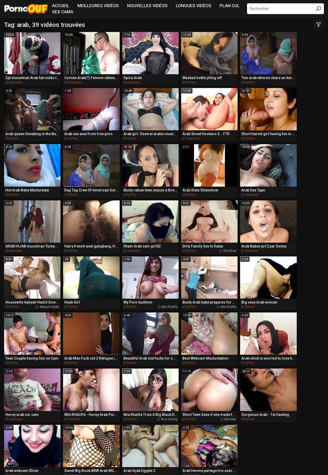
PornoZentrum (132, 422)
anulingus (119, 366)
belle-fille (78, 347)
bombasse (73, 357)
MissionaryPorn (110, 412)
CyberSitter (165, 463)
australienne (106, 376)
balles (45, 357)
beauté (142, 366)
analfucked (73, 376)
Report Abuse (188, 463)
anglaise (256, 376)
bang (50, 366)
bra (308, 366)
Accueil (60, 5)
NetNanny (147, 463)
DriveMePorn (297, 412)
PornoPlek (239, 422)
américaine (274, 347)
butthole (20, 356)
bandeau (23, 376)
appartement (129, 357)
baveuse (205, 385)
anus (26, 347)
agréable (71, 366)
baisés (184, 356)
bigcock (126, 385)
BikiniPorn (149, 412)
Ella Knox (224, 165)
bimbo (186, 366)
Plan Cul (230, 5)
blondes (26, 366)
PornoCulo (170, 422)
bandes (238, 367)
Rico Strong (222, 258)
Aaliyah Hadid (313, 165)
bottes (281, 376)
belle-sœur (143, 376)
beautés (305, 376)
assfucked (205, 356)
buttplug (243, 347)
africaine (183, 385)
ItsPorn (152, 72)
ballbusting (212, 366)
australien (310, 356)
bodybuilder (161, 356)
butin (228, 356)
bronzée (48, 376)
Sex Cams (62, 11)
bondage (95, 366)
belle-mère (111, 347)
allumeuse (156, 386)
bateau (161, 347)
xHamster (16, 72)
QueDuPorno (29, 412)
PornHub (153, 258)
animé (138, 347)
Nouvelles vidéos (147, 5)
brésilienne (286, 356)
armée (290, 366)
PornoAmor (205, 422)
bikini (301, 347)
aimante (264, 366)
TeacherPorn (68, 412)
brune (163, 366)
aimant (216, 347)
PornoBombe (91, 422)
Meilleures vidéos (98, 5)
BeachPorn (223, 412)
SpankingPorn (185, 412)
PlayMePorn (259, 412)
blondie (49, 347)
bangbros (176, 376)
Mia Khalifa (84, 212)
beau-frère (256, 356)
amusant (188, 347)
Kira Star (270, 258)
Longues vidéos (193, 5)
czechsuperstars (216, 376)
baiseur (100, 356)
